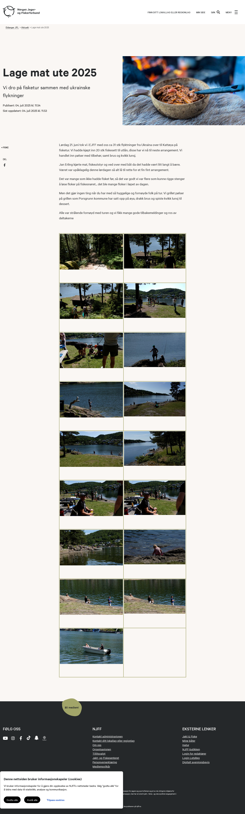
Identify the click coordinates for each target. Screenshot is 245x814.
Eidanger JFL (12, 27)
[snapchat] (36, 738)
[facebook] (21, 738)
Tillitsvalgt (99, 753)
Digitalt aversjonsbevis (196, 762)
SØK (215, 12)
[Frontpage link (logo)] (9, 12)
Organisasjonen (102, 749)
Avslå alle (32, 800)
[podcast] (44, 738)
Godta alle (12, 800)
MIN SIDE (200, 12)
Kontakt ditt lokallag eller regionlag (114, 740)
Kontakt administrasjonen (108, 736)
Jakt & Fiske (189, 736)
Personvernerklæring (105, 762)
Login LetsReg (191, 758)
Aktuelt (25, 27)
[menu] (232, 12)
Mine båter (188, 740)
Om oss (97, 745)
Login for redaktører (194, 753)
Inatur (185, 745)
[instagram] (13, 738)
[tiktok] (28, 738)
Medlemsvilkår (101, 766)
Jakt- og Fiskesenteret (106, 758)
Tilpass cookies (55, 800)
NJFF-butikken (191, 749)
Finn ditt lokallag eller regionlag (169, 12)
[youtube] (5, 738)
